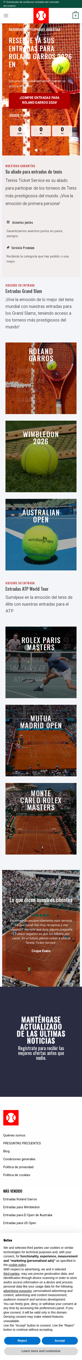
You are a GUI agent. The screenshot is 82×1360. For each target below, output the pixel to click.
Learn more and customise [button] (40, 1351)
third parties (11, 1273)
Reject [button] (22, 1340)
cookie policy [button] (17, 1265)
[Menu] (6, 15)
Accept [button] (60, 1340)
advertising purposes (17, 1291)
